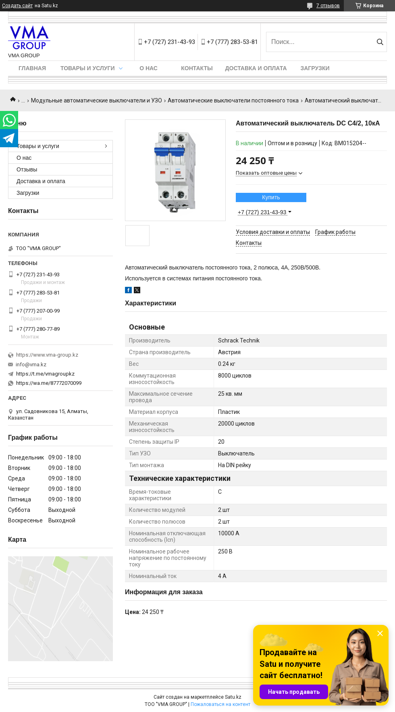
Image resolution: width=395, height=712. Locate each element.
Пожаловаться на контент (220, 704)
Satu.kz (233, 697)
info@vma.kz (31, 364)
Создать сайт (17, 5)
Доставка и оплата (256, 68)
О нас (148, 68)
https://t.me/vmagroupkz (45, 374)
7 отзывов (328, 5)
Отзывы (27, 169)
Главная (32, 68)
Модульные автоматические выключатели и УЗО (96, 100)
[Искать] (380, 42)
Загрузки (314, 68)
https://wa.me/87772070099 (48, 383)
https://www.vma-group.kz (47, 355)
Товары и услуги (87, 68)
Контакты (196, 68)
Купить (271, 197)
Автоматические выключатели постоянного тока (233, 100)
